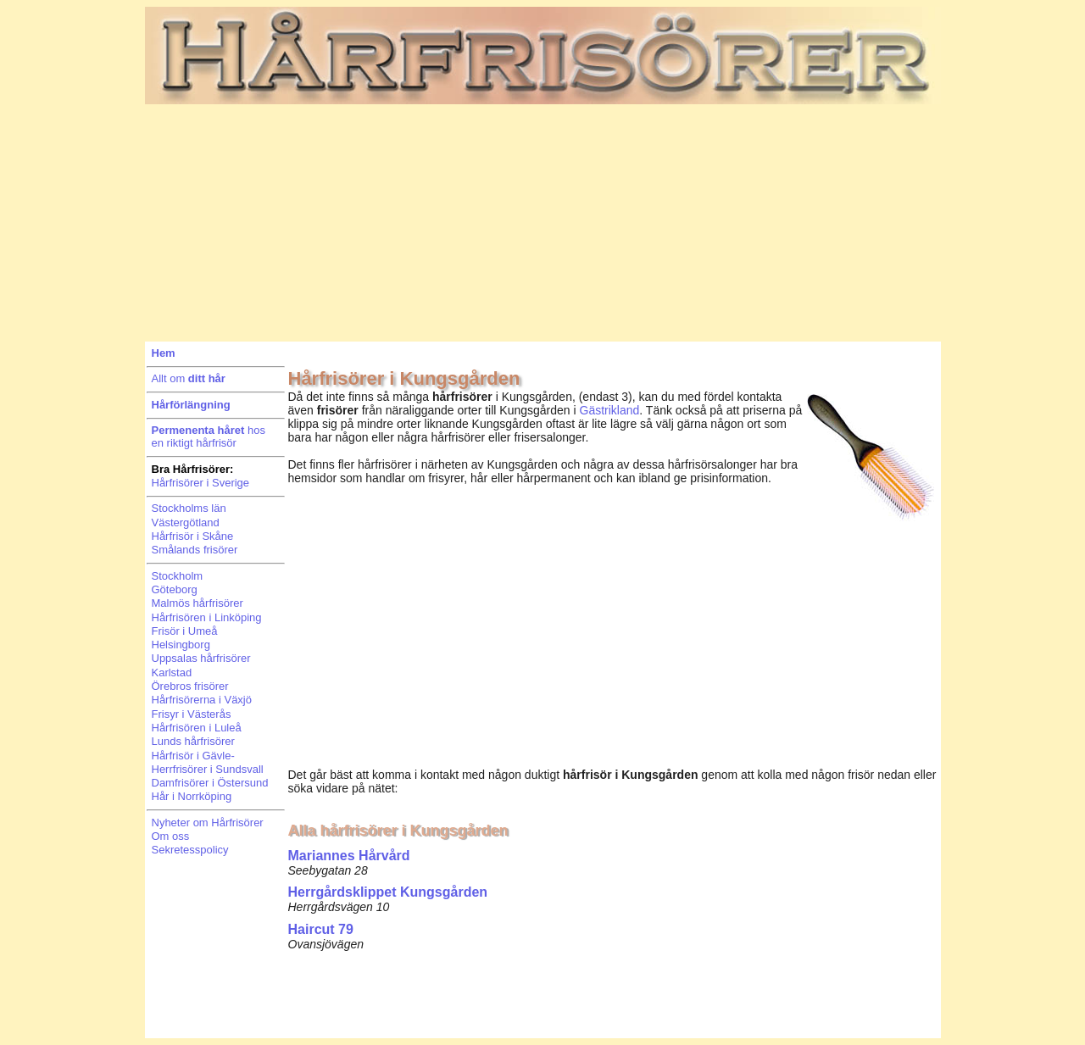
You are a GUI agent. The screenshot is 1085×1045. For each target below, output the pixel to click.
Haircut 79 (320, 929)
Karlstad (172, 672)
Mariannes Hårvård (349, 855)
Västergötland (186, 522)
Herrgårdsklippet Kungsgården (388, 892)
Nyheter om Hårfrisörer (208, 822)
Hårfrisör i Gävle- (193, 755)
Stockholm (177, 576)
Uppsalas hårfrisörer (201, 658)
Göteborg (175, 589)
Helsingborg (181, 644)
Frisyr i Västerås (191, 714)
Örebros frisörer (190, 686)
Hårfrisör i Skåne (193, 536)
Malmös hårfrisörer (197, 603)
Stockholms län (189, 508)
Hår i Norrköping (192, 796)
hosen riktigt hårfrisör (208, 436)
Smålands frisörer (195, 549)
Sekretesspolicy (190, 849)
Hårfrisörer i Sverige (201, 482)
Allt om (188, 378)
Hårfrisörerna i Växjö (202, 699)
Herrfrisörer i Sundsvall (208, 769)
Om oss (171, 836)
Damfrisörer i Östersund (210, 782)
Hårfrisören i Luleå (197, 727)
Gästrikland (610, 410)
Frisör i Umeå (185, 631)
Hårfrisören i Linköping (207, 617)
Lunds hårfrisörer (193, 741)
